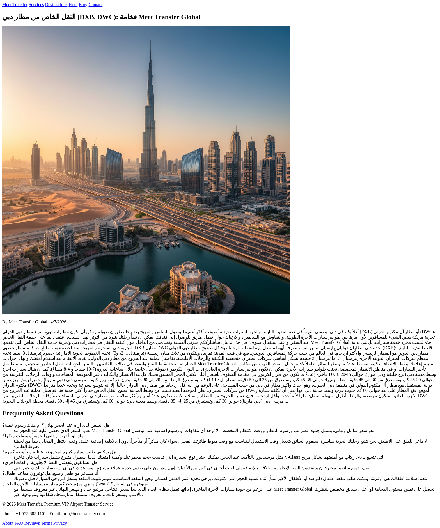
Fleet (72, 4)
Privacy (60, 523)
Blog (83, 4)
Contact (96, 4)
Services (36, 4)
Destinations (56, 4)
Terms (46, 523)
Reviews (32, 523)
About (7, 523)
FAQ (19, 523)
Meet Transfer (14, 4)
